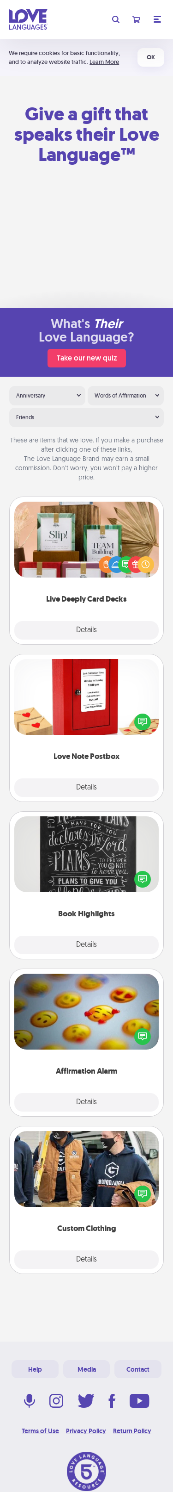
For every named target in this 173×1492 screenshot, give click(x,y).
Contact (137, 1369)
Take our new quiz (87, 358)
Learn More (104, 62)
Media (87, 1369)
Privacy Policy (86, 1431)
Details (86, 630)
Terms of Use (40, 1431)
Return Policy (132, 1431)
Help (35, 1369)
